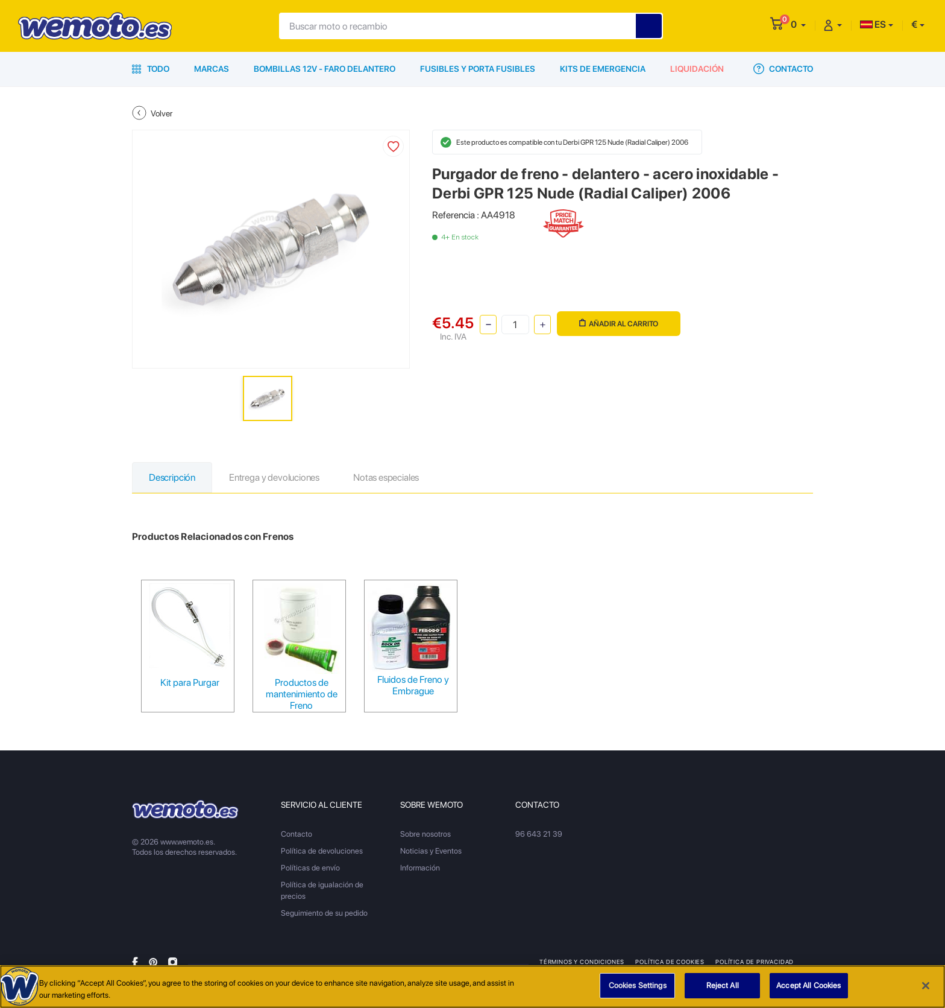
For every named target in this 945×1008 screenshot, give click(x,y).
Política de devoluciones (322, 850)
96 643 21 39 (538, 833)
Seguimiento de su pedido (324, 913)
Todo (150, 69)
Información (420, 867)
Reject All (722, 986)
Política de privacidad (754, 961)
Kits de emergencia (602, 69)
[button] (798, 24)
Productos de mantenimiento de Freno (302, 694)
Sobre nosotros (425, 833)
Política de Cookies (670, 961)
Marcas (211, 69)
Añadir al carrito (618, 324)
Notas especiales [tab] (386, 477)
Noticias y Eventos (431, 850)
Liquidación (697, 69)
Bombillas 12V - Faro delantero (324, 69)
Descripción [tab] (172, 477)
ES (873, 24)
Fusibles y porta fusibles (477, 69)
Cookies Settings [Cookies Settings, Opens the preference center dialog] (638, 986)
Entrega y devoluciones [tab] (274, 477)
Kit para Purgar (189, 682)
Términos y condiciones (581, 961)
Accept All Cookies (808, 986)
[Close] (925, 985)
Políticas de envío (310, 867)
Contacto (783, 68)
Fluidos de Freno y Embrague (413, 685)
